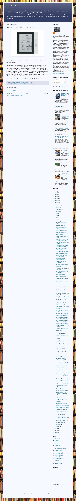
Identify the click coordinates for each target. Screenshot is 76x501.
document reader (20, 83)
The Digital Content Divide (61, 289)
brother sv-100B (13, 83)
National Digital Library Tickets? (62, 372)
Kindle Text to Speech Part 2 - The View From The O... (62, 413)
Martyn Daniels (58, 33)
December (58, 204)
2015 (56, 191)
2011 (56, 198)
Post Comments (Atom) (17, 95)
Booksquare (57, 442)
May (57, 217)
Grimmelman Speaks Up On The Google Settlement (62, 240)
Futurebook (57, 447)
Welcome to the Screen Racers (62, 342)
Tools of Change (58, 463)
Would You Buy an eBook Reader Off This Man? (65, 94)
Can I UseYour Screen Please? (62, 399)
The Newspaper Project (61, 373)
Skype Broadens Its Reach (61, 232)
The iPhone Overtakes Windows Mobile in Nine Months (61, 360)
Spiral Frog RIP (59, 291)
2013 (56, 194)
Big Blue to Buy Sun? (60, 304)
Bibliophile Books (58, 438)
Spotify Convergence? (60, 422)
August (57, 211)
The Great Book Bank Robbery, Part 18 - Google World (62, 318)
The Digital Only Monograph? (62, 264)
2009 (56, 202)
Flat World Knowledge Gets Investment (62, 272)
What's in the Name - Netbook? (62, 405)
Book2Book (57, 440)
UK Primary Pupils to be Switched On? (61, 262)
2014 (56, 192)
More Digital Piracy (60, 234)
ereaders (31, 83)
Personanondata (58, 450)
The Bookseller (58, 461)
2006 (56, 432)
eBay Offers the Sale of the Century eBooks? (61, 256)
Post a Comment (12, 90)
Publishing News (58, 456)
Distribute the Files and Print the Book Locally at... (62, 333)
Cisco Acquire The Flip (60, 285)
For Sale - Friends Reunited (62, 390)
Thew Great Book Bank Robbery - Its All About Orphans (61, 394)
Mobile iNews (59, 330)
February (58, 424)
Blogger (49, 493)
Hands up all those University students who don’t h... (62, 246)
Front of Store (57, 445)
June (57, 215)
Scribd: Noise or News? (61, 302)
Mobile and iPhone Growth (61, 403)
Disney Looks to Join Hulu (61, 230)
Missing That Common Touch (62, 420)
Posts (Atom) (62, 86)
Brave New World (12, 6)
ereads (56, 443)
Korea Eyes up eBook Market (62, 253)
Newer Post (9, 93)
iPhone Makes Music (60, 388)
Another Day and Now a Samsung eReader (61, 259)
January (58, 426)
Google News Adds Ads (61, 411)
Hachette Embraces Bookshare (62, 356)
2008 (56, 428)
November (58, 205)
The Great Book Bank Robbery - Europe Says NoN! (61, 137)
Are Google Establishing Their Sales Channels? (62, 294)
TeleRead (57, 460)
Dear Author (58, 266)
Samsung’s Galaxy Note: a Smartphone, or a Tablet (65, 175)
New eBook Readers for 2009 (62, 407)
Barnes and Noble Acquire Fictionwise (61, 386)
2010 (56, 200)
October (58, 207)
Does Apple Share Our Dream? (62, 340)
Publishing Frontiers (59, 455)
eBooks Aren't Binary (60, 274)
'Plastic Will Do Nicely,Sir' (64, 151)
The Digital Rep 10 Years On (62, 313)
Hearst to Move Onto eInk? (61, 409)
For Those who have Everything (62, 383)
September (58, 209)
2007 (56, 430)
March (57, 221)
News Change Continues (61, 315)
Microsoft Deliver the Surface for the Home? (62, 282)
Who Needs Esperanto (59, 106)
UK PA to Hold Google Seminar (62, 306)
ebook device (26, 83)
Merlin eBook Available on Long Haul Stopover (65, 116)
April (57, 219)
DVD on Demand (59, 280)
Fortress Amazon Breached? (62, 335)
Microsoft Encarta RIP (60, 225)
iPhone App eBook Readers (62, 278)
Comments (57, 82)
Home (27, 93)
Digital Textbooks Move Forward (61, 128)
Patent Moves (59, 308)
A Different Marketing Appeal (62, 328)
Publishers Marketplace (60, 452)
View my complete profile (58, 73)
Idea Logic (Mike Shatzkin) (60, 448)
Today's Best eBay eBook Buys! (62, 251)
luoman (40, 493)
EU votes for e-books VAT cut (62, 323)
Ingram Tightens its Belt (61, 276)
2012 (56, 196)
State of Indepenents (59, 458)
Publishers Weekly (58, 453)
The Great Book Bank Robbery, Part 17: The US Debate (62, 321)
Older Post (45, 93)
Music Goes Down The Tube (62, 355)
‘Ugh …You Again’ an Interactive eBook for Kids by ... (62, 417)
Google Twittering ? (60, 347)
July (57, 213)
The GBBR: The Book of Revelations (61, 249)
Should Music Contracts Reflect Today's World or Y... (62, 369)
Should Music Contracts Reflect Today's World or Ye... (62, 366)
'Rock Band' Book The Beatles (62, 378)
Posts (56, 79)
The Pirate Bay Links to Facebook (61, 223)
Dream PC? (58, 401)
